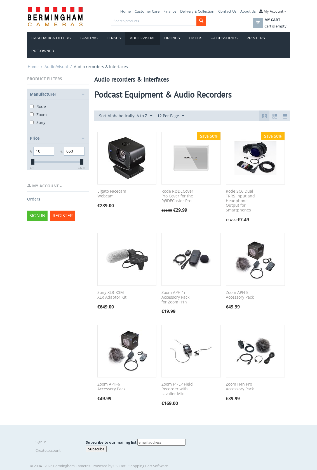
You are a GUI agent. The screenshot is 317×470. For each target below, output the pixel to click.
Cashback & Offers (51, 38)
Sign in (37, 216)
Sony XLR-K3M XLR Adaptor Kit (111, 295)
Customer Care (147, 11)
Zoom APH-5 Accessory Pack (240, 295)
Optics (195, 38)
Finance (169, 11)
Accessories (224, 38)
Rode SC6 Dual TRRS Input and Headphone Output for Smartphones (240, 201)
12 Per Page (170, 116)
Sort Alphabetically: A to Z (125, 116)
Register (63, 216)
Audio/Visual (142, 38)
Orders (33, 199)
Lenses (114, 38)
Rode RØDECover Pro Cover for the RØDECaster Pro (177, 196)
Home (125, 11)
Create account (48, 450)
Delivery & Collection (197, 11)
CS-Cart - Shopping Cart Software (140, 465)
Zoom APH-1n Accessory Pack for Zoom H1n (175, 297)
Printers (255, 38)
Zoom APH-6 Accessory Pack (111, 386)
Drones (172, 38)
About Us (248, 11)
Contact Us (227, 11)
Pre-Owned (43, 51)
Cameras (89, 38)
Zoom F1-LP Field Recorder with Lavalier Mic (177, 389)
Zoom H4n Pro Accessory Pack (240, 386)
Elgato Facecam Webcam (111, 194)
